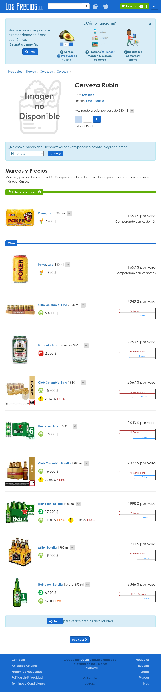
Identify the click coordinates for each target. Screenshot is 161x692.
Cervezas (46, 71)
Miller (42, 547)
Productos (15, 71)
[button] (87, 119)
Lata (89, 101)
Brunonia (44, 345)
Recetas (143, 665)
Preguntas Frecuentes (27, 671)
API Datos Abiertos (24, 665)
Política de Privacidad (27, 677)
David (85, 659)
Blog (146, 683)
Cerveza (62, 71)
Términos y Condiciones (28, 683)
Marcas (144, 677)
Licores (31, 71)
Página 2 (79, 639)
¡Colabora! (90, 668)
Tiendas (143, 671)
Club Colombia (49, 305)
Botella (99, 101)
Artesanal (88, 95)
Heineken (45, 426)
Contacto (18, 659)
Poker (42, 213)
